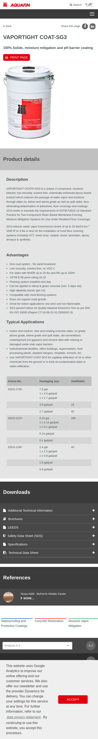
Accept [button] (73, 699)
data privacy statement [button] (24, 717)
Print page (19, 57)
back (8, 26)
